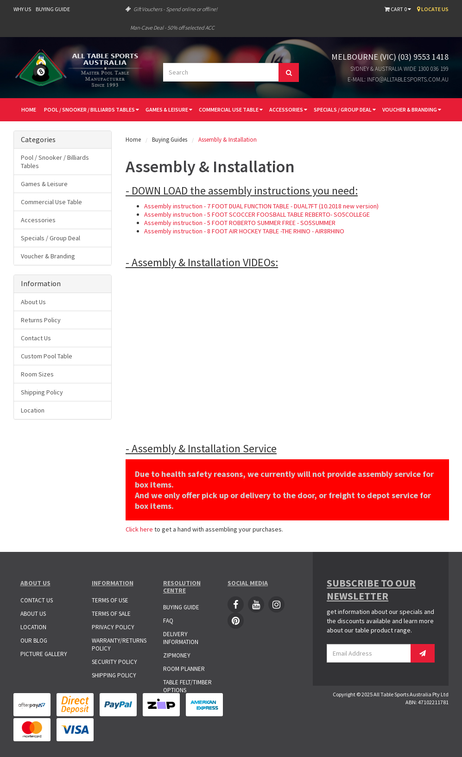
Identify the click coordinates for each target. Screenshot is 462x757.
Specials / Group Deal (345, 109)
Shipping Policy (42, 392)
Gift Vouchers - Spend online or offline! (171, 9)
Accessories (288, 109)
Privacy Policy (113, 627)
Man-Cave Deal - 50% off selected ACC (172, 27)
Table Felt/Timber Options (187, 686)
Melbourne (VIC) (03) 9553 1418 (390, 56)
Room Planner (184, 669)
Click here (139, 529)
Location (32, 410)
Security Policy (114, 662)
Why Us (22, 9)
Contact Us (36, 338)
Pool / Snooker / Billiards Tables (91, 109)
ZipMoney (176, 655)
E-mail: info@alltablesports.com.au (398, 79)
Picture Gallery (43, 654)
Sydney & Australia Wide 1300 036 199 (399, 69)
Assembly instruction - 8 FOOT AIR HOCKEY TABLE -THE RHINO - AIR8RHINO (244, 231)
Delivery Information (180, 638)
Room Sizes (37, 374)
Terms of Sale (111, 614)
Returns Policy (41, 320)
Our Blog (33, 640)
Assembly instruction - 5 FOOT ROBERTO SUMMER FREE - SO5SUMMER (239, 223)
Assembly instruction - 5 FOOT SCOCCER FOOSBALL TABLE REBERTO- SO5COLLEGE (257, 214)
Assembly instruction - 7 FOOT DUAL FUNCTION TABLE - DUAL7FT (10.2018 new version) (261, 206)
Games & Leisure (169, 109)
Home (28, 109)
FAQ (168, 621)
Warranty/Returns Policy (119, 644)
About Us (33, 302)
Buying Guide (53, 9)
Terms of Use (110, 600)
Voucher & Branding (411, 109)
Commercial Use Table (231, 109)
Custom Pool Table (46, 356)
